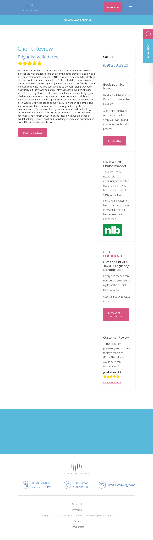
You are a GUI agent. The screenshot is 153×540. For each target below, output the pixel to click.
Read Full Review (112, 382)
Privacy (77, 521)
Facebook (77, 504)
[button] (130, 7)
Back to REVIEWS (32, 132)
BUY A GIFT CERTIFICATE (115, 315)
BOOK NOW (113, 7)
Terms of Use (77, 526)
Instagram (77, 509)
